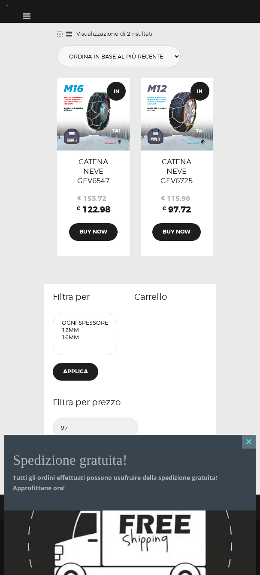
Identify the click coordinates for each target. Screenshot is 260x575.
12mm (85, 330)
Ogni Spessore (85, 322)
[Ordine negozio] (119, 56)
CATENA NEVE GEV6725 (176, 171)
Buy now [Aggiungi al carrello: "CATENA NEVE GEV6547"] (93, 231)
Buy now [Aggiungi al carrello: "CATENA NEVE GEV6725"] (176, 231)
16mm (85, 337)
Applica (75, 371)
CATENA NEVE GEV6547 (93, 171)
